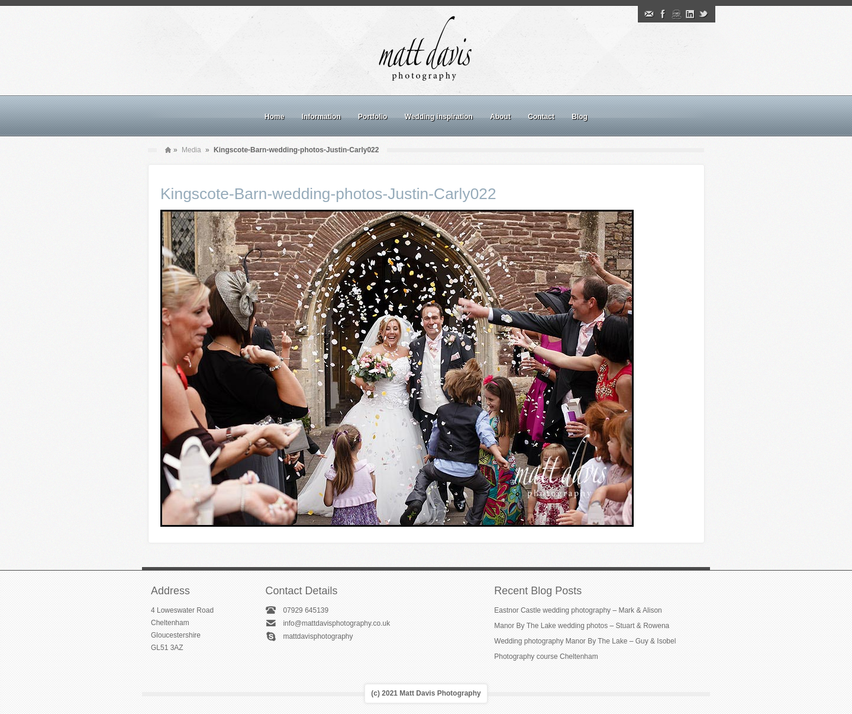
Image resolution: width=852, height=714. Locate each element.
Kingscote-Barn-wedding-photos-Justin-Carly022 (328, 194)
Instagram (676, 14)
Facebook (663, 14)
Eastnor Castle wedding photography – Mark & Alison (578, 610)
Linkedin (690, 14)
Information (321, 117)
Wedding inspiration (439, 117)
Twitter (703, 14)
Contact (541, 117)
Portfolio (372, 117)
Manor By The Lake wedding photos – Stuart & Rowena (581, 626)
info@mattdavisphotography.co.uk (336, 623)
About (500, 117)
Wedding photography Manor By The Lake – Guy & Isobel (585, 641)
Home (274, 117)
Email (649, 14)
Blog (580, 117)
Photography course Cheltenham (546, 656)
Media (191, 150)
